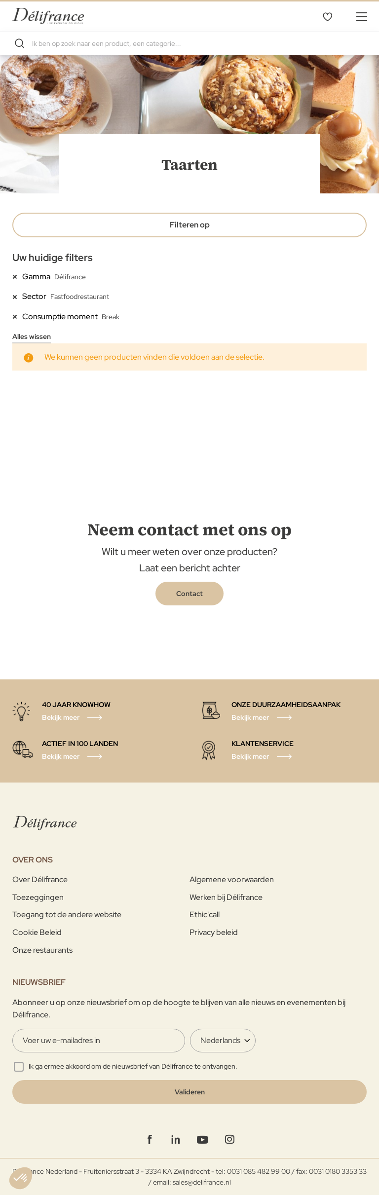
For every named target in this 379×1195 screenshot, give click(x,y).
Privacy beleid (214, 932)
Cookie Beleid (37, 932)
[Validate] (189, 1092)
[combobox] (189, 43)
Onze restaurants (42, 950)
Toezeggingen (38, 897)
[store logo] (48, 16)
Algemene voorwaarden (232, 879)
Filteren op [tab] (190, 225)
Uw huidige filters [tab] (52, 257)
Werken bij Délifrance (226, 897)
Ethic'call (205, 914)
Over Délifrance (40, 879)
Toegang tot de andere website (66, 914)
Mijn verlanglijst (327, 16)
